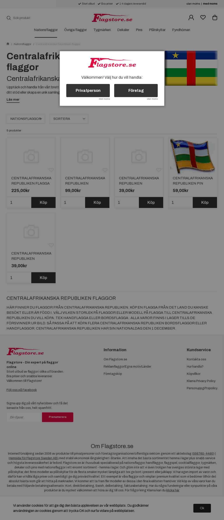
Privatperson (88, 90)
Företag (136, 90)
